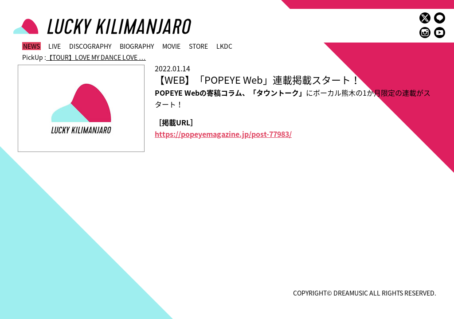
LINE (439, 17)
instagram (425, 32)
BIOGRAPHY (137, 46)
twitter (425, 17)
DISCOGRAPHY (90, 46)
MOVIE (171, 46)
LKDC (224, 46)
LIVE (54, 46)
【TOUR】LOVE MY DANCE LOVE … (96, 57)
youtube (439, 32)
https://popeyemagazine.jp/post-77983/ (223, 133)
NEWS (31, 46)
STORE (198, 46)
